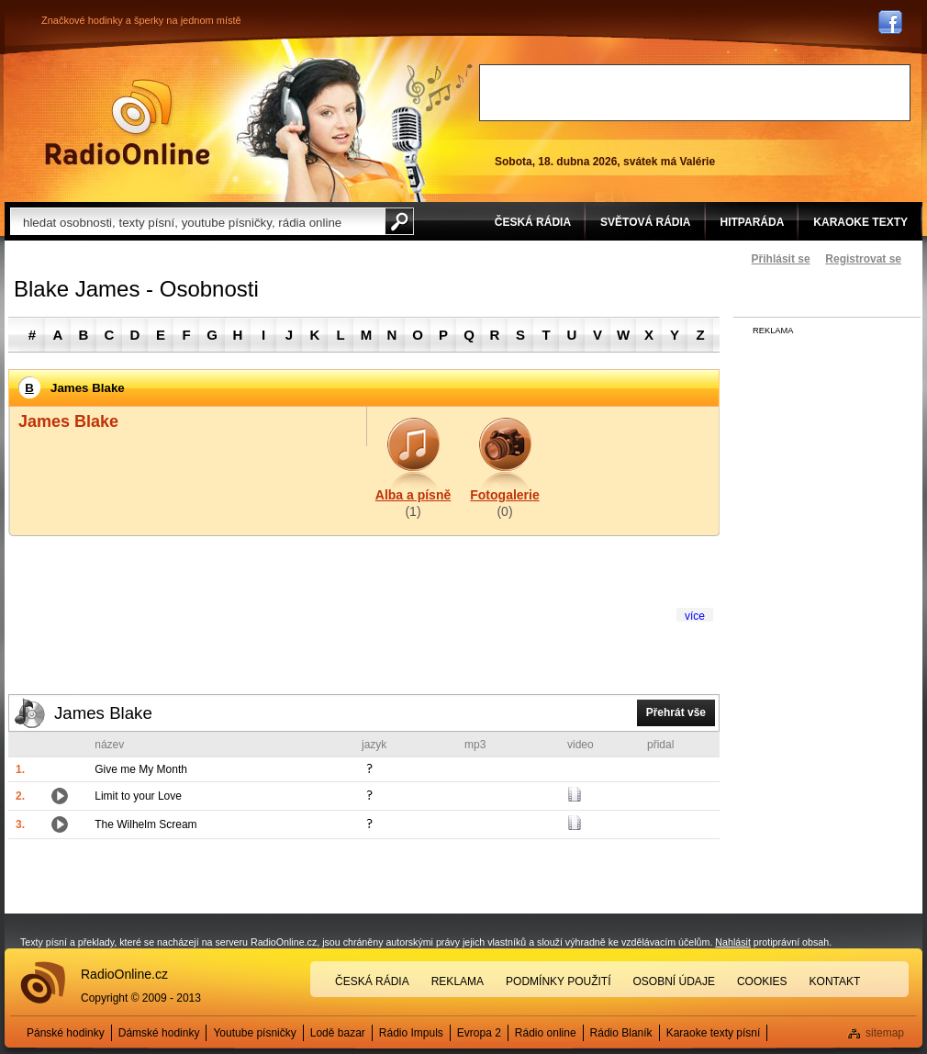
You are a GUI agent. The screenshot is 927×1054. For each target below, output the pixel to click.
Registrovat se (863, 258)
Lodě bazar (337, 1032)
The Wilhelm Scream (145, 824)
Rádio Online (127, 122)
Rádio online (545, 1032)
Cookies (762, 981)
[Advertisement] (695, 92)
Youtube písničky (254, 1032)
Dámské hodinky (159, 1032)
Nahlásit (733, 941)
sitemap (885, 1032)
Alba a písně (413, 495)
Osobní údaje (674, 981)
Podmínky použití (558, 981)
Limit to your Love (138, 796)
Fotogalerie (504, 495)
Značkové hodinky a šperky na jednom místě (141, 20)
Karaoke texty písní (713, 1032)
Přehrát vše (676, 712)
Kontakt (835, 981)
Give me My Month (141, 769)
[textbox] (197, 221)
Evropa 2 (479, 1032)
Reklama (457, 981)
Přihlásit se (781, 258)
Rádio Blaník (621, 1032)
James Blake (103, 713)
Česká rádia (372, 981)
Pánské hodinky (66, 1032)
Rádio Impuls (411, 1032)
